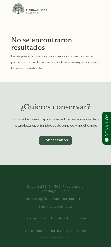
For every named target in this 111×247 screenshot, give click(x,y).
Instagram (35, 218)
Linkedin (83, 218)
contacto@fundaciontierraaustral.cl (56, 199)
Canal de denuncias (55, 206)
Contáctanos (55, 140)
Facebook (60, 218)
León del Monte (62, 237)
